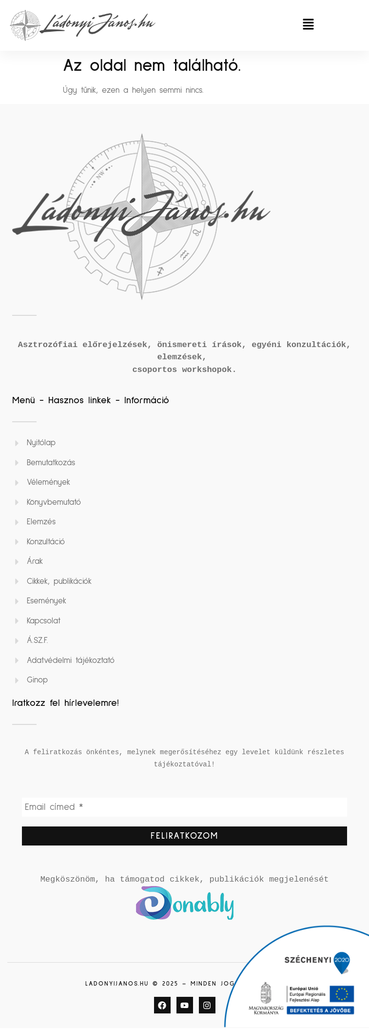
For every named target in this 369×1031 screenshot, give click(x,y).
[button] (308, 25)
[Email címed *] (184, 808)
